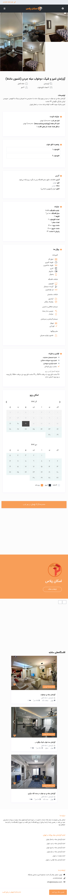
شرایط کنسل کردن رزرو (52, 371)
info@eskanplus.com (54, 882)
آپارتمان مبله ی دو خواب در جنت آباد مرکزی (41, 794)
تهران (54, 183)
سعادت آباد (45, 700)
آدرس (58, 175)
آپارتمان (46, 83)
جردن (53, 185)
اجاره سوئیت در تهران (59, 856)
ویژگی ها (57, 249)
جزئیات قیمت (56, 116)
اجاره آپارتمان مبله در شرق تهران (55, 847)
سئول (46, 748)
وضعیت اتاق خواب (54, 144)
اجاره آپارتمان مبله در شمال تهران (55, 839)
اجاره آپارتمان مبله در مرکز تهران (56, 852)
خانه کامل (21, 83)
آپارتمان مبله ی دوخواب (47, 695)
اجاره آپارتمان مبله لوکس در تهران (55, 860)
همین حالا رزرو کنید (58, 892)
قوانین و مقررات (55, 353)
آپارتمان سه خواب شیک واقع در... (44, 742)
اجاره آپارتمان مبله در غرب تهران (56, 843)
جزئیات (58, 206)
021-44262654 (57, 878)
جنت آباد (45, 799)
